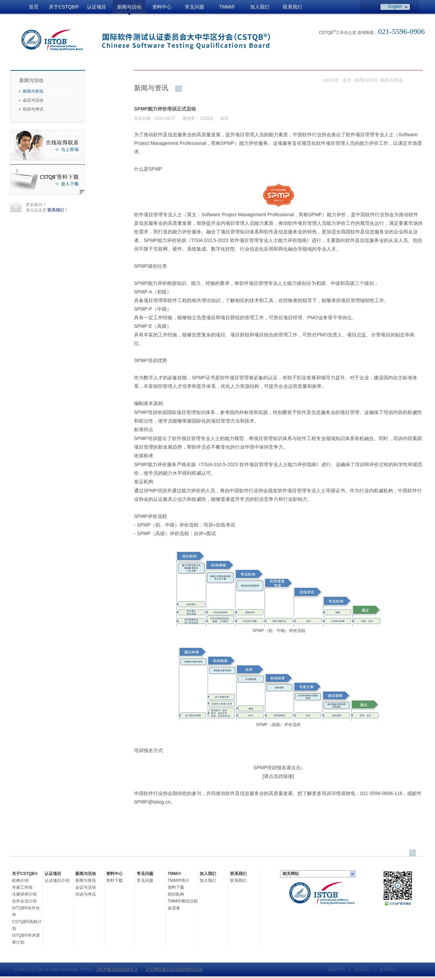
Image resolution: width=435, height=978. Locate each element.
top (412, 853)
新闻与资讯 (33, 91)
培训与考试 (33, 109)
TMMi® (227, 7)
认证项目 (96, 7)
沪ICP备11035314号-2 (116, 969)
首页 (33, 7)
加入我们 (259, 7)
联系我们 (292, 7)
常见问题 (194, 7)
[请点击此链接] (278, 776)
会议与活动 (33, 100)
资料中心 (161, 7)
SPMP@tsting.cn (152, 802)
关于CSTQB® (64, 7)
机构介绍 (20, 880)
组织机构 (176, 894)
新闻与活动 (129, 7)
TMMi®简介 (178, 880)
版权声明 (336, 969)
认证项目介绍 (57, 880)
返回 (224, 118)
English (395, 6)
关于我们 (362, 969)
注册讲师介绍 (24, 894)
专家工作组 (22, 887)
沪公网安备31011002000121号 (174, 969)
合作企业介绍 (24, 901)
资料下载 (114, 880)
